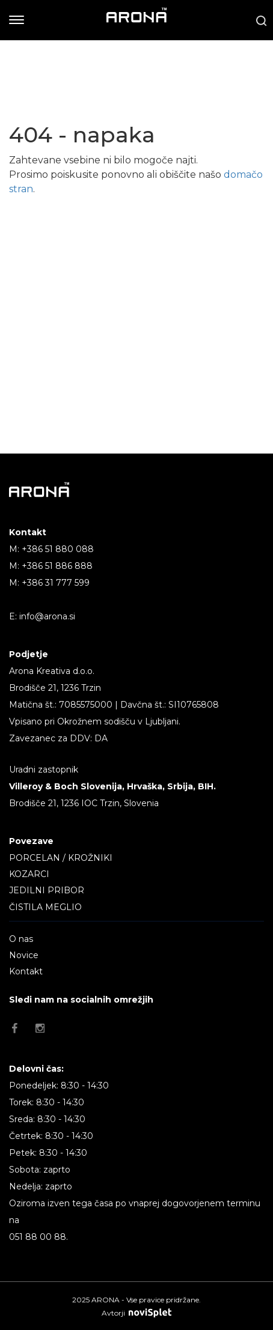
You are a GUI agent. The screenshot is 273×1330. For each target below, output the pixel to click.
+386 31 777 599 (56, 582)
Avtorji (136, 1312)
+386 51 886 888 (57, 565)
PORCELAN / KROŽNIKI (60, 857)
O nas (21, 939)
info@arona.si (47, 616)
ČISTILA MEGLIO (45, 907)
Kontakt (26, 971)
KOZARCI (29, 874)
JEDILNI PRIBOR (46, 890)
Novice (23, 955)
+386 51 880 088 (58, 549)
